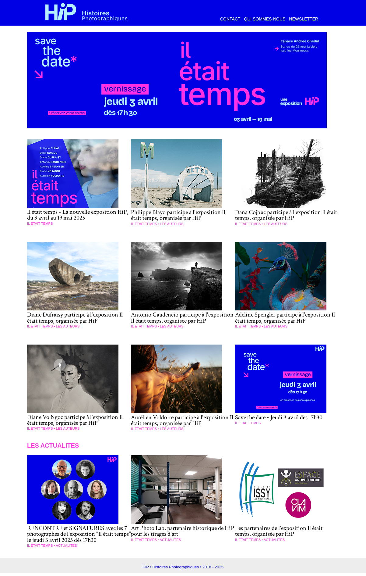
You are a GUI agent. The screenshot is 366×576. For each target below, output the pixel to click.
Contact (230, 18)
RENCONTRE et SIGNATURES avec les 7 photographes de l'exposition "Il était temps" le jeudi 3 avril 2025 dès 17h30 (78, 537)
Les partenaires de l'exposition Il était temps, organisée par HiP (281, 534)
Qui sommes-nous (265, 18)
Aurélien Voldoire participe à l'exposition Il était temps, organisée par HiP (182, 424)
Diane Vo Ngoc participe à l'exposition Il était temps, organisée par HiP (77, 424)
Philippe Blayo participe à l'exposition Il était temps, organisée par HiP (180, 215)
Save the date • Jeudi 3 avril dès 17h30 (282, 421)
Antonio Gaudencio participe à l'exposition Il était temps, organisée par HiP (180, 320)
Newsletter (303, 18)
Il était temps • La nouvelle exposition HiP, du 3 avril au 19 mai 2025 (74, 215)
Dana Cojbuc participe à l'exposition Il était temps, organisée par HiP (282, 215)
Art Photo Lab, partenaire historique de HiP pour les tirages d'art (180, 534)
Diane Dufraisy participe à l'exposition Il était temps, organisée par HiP (77, 317)
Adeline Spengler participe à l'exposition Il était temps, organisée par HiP (285, 317)
